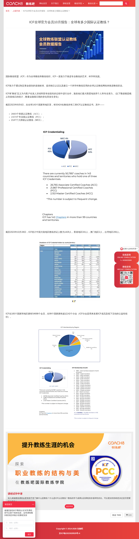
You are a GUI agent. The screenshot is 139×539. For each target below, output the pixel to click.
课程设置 (66, 3)
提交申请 (69, 506)
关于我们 (55, 3)
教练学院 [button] (79, 3)
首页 (8, 11)
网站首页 (43, 3)
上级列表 (16, 11)
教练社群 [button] (92, 3)
